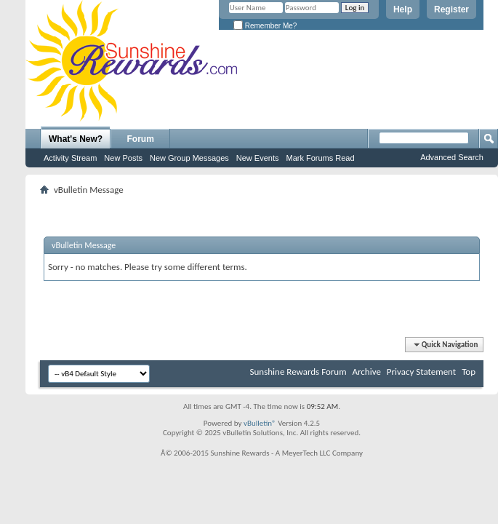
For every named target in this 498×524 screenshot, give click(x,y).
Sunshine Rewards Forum (298, 371)
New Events (257, 158)
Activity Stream (70, 158)
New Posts (123, 158)
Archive (366, 371)
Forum (140, 139)
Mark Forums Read (320, 158)
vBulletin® (260, 423)
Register (451, 9)
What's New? (76, 139)
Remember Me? (265, 26)
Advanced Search (451, 157)
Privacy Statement (421, 371)
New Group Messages (189, 158)
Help (402, 9)
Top (468, 371)
